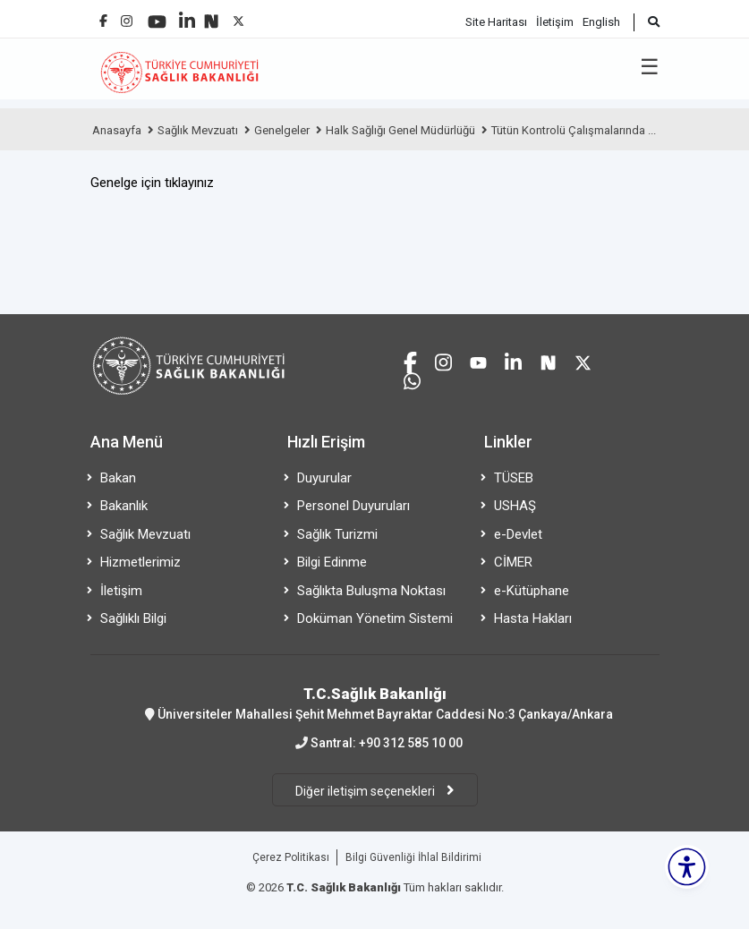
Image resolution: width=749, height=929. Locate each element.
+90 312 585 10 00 (411, 743)
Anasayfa (116, 130)
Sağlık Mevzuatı (197, 130)
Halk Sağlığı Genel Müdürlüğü (400, 130)
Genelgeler (282, 130)
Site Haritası (496, 22)
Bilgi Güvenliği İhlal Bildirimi (413, 857)
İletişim (555, 22)
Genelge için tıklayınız (152, 183)
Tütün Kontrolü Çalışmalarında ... (573, 130)
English (601, 22)
